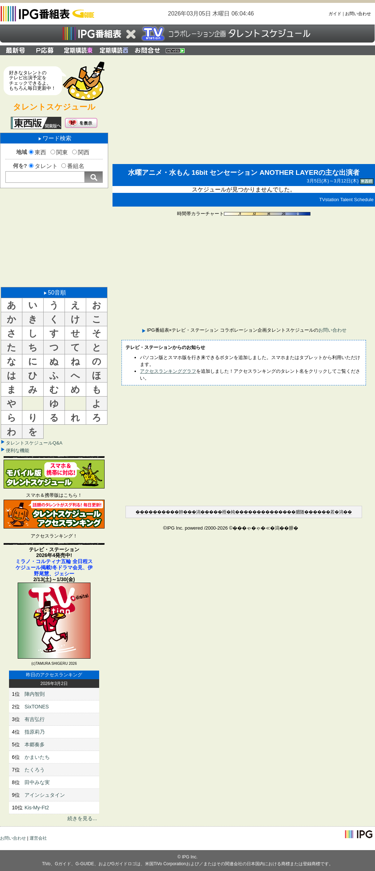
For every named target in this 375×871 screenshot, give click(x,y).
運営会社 (38, 838)
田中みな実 (37, 782)
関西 (83, 152)
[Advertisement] (54, 237)
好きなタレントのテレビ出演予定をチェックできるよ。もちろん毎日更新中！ (32, 80)
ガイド (334, 13)
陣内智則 (35, 694)
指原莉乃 (35, 732)
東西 (40, 152)
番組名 (75, 166)
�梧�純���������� (248, 511)
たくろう (35, 770)
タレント (46, 166)
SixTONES (37, 706)
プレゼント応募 (46, 50)
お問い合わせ (358, 13)
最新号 (15, 50)
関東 (62, 152)
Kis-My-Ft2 (37, 807)
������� (151, 511)
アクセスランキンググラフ (168, 371)
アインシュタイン (45, 795)
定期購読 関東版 (78, 50)
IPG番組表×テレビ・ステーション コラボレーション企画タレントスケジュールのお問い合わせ (147, 50)
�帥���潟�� (192, 511)
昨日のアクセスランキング (54, 674)
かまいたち (37, 757)
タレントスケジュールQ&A (34, 443)
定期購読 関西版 (114, 50)
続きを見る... (82, 818)
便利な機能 (17, 450)
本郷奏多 (35, 744)
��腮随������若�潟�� (319, 511)
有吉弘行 (35, 719)
